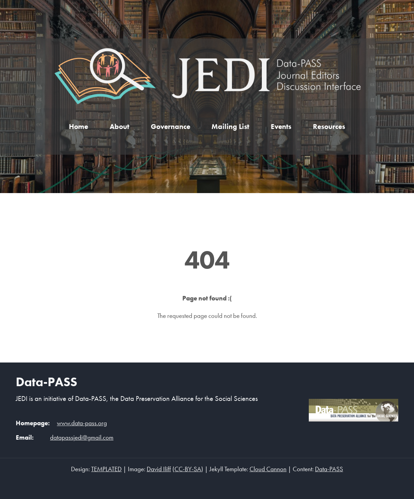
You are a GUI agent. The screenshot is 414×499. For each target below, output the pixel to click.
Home (78, 126)
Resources (329, 126)
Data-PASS (46, 381)
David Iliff (159, 469)
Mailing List (230, 126)
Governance (170, 126)
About (119, 126)
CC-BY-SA (187, 469)
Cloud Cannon (268, 469)
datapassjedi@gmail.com (81, 437)
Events (281, 126)
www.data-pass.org (82, 423)
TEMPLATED (106, 469)
